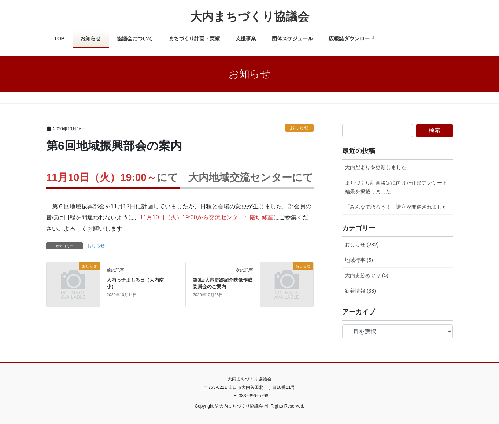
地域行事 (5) (359, 260)
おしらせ (299, 127)
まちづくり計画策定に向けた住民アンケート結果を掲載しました (396, 187)
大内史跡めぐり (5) (366, 275)
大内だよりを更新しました (375, 167)
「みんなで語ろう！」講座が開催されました (396, 207)
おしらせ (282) (362, 245)
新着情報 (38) (360, 291)
